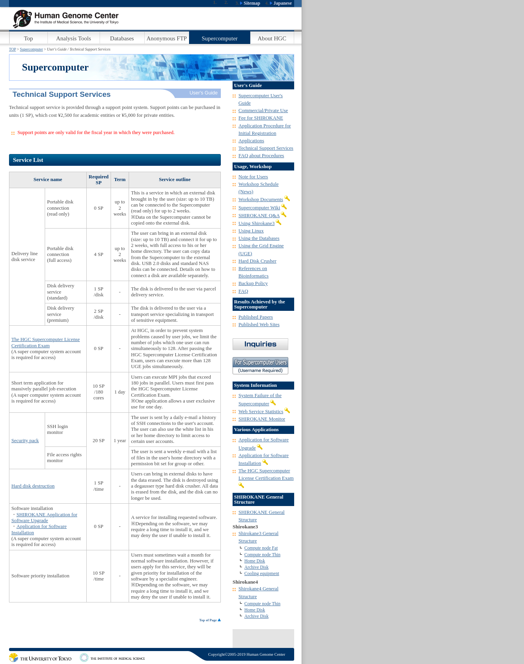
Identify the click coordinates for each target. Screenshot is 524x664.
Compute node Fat (261, 548)
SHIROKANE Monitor (261, 419)
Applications (251, 140)
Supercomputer (220, 38)
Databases (122, 38)
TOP (12, 49)
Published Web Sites (259, 324)
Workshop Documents (260, 199)
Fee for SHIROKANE (260, 118)
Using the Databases (258, 238)
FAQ (243, 291)
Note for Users (253, 177)
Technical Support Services (265, 148)
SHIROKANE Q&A (259, 215)
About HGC (272, 38)
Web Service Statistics (260, 411)
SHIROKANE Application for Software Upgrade (44, 517)
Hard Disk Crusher (257, 261)
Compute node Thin (262, 554)
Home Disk (254, 561)
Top (28, 38)
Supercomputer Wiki (259, 207)
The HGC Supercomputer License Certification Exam (45, 342)
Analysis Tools (73, 38)
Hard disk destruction (33, 486)
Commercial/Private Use (263, 110)
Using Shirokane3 (256, 223)
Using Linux (251, 231)
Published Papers (255, 317)
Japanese (281, 3)
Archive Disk (256, 567)
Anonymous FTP (167, 38)
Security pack (25, 440)
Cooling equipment (261, 573)
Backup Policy (253, 283)
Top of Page (210, 620)
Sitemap (250, 3)
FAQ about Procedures (261, 155)
